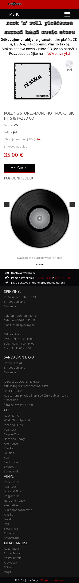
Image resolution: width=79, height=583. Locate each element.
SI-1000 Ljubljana (14, 302)
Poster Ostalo (12, 558)
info (37, 139)
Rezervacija (11, 548)
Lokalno (9, 453)
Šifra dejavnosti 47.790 (18, 405)
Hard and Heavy (14, 439)
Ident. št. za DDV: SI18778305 (22, 381)
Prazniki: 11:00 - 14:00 (17, 348)
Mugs (7, 572)
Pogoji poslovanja (52, 580)
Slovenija (10, 306)
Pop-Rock (10, 429)
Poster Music (12, 553)
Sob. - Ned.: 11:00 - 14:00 (19, 343)
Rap (6, 457)
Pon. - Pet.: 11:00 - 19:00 (18, 339)
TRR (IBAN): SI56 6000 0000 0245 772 (26, 386)
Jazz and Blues (13, 425)
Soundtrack (11, 471)
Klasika (8, 448)
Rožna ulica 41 (13, 363)
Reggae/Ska (12, 434)
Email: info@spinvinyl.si (19, 325)
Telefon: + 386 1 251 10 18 (20, 316)
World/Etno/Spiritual (17, 420)
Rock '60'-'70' (12, 415)
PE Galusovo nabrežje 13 (20, 297)
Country (9, 467)
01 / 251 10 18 (42, 278)
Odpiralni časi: (13, 334)
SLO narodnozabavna (18, 510)
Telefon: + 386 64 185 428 (19, 320)
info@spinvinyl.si (57, 53)
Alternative (11, 443)
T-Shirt (8, 567)
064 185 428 (62, 278)
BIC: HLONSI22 (13, 391)
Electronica (11, 462)
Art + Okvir (10, 562)
